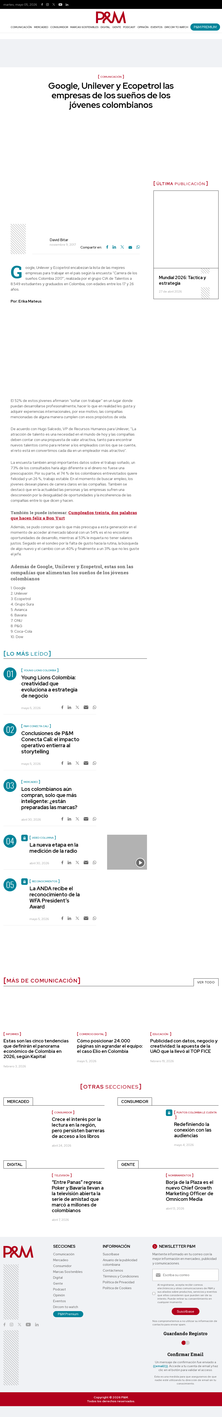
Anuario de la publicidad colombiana (120, 1262)
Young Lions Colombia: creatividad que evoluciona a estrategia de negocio (49, 686)
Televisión (61, 1175)
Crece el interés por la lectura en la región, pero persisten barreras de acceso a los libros (78, 1127)
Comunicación (21, 27)
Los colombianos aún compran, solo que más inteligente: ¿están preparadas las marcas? (49, 798)
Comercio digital (91, 1034)
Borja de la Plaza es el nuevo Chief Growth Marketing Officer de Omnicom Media (189, 1190)
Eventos (156, 27)
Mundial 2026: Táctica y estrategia (182, 280)
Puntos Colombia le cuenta (196, 1112)
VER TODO (206, 982)
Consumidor (59, 27)
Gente (116, 27)
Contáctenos (113, 1270)
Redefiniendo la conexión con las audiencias (192, 1130)
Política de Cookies (117, 1288)
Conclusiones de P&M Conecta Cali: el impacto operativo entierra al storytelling (50, 742)
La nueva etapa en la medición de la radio (53, 847)
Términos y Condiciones (121, 1276)
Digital (105, 27)
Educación (161, 1034)
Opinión (143, 27)
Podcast (129, 27)
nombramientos (179, 1175)
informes (12, 1034)
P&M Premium (205, 27)
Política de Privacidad (118, 1282)
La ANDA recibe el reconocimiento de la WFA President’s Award (54, 897)
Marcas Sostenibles (84, 27)
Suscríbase (111, 1254)
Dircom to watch (176, 27)
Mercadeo (41, 27)
